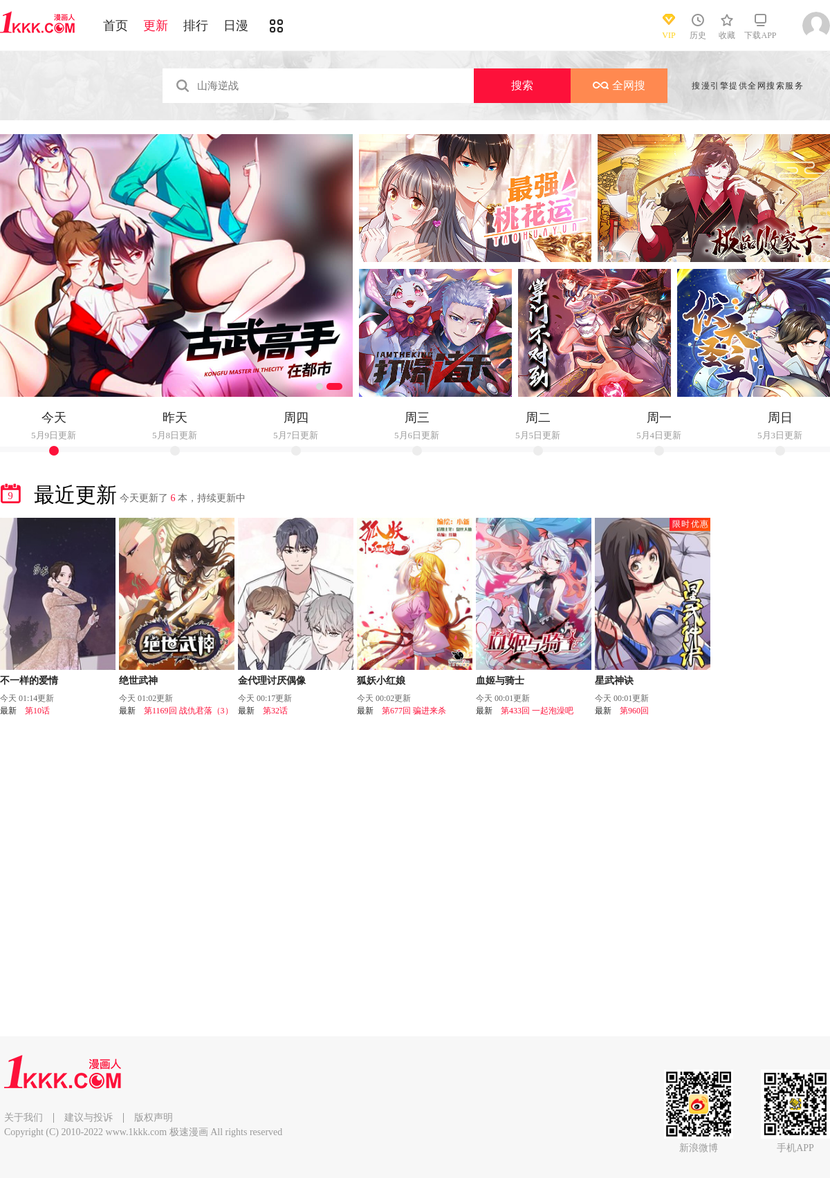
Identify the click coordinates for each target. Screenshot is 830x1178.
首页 (115, 25)
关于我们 (23, 1117)
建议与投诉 (88, 1117)
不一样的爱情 (29, 680)
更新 (155, 25)
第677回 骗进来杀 (414, 711)
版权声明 (153, 1117)
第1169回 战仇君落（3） (188, 711)
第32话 (275, 711)
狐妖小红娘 (381, 680)
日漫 (235, 25)
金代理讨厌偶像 (272, 680)
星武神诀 (614, 680)
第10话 (37, 711)
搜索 (522, 85)
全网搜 (619, 85)
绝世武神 (138, 680)
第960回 (634, 711)
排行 (195, 25)
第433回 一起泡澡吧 (537, 711)
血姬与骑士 (500, 680)
